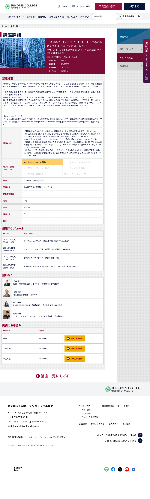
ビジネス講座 (131, 57)
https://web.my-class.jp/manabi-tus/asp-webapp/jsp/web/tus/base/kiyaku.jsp (53, 121)
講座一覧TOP (131, 49)
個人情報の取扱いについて (20, 437)
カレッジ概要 (86, 406)
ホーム (4, 26)
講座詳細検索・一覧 (117, 406)
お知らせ (84, 426)
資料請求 (84, 432)
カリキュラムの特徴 (91, 418)
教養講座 (131, 66)
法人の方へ (135, 426)
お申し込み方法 (116, 426)
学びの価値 (87, 414)
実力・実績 (87, 410)
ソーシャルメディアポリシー (53, 437)
